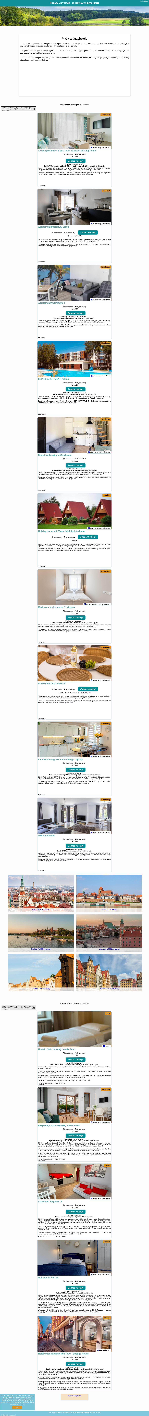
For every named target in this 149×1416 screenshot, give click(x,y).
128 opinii (83, 852)
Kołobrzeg (105, 267)
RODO (22, 1404)
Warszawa (106, 1089)
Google (30, 1395)
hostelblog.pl (144, 1)
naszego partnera (87, 175)
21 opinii (86, 319)
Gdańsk (107, 1242)
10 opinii (84, 1294)
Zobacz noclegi (75, 162)
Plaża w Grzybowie (74, 1396)
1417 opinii (89, 1066)
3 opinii (96, 167)
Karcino (106, 495)
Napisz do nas (96, 1412)
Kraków (107, 1318)
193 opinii (85, 1218)
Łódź (108, 1013)
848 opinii (94, 1370)
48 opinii (91, 1142)
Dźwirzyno (105, 571)
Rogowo (106, 191)
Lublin (107, 1166)
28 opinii (87, 395)
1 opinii (88, 472)
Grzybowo (105, 115)
